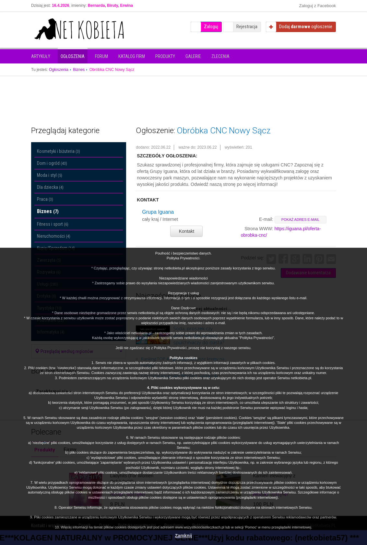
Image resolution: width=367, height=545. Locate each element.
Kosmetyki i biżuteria (58, 151)
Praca (45, 199)
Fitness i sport (52, 224)
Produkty (165, 56)
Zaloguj (211, 26)
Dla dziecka (50, 187)
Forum (101, 56)
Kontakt (186, 231)
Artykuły (40, 56)
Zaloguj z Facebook (317, 5)
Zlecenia (220, 56)
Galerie (193, 56)
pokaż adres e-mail (300, 219)
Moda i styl (49, 175)
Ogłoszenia (73, 56)
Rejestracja (246, 26)
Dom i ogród (52, 163)
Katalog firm (131, 56)
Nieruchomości (53, 236)
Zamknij (183, 535)
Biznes (48, 211)
